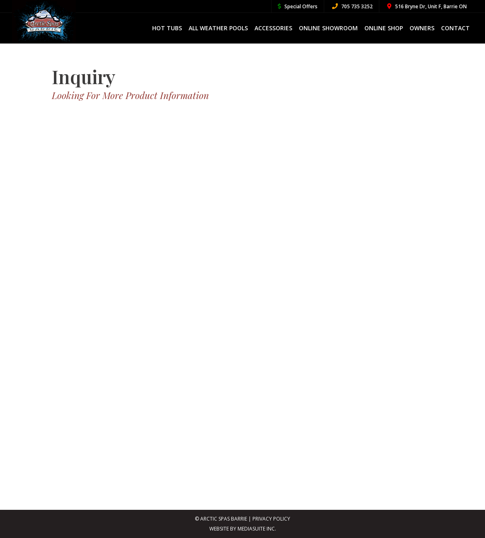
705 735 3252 (352, 6)
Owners (422, 28)
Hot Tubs (167, 28)
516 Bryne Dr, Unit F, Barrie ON (427, 6)
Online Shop (383, 28)
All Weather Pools (218, 28)
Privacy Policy (271, 518)
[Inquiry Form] (242, 295)
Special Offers (298, 6)
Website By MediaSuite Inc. (242, 528)
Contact (455, 28)
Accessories (273, 28)
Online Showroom (328, 28)
